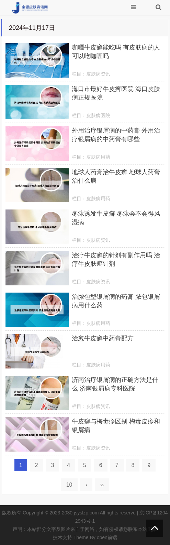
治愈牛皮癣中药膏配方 (103, 338)
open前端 (107, 537)
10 (69, 485)
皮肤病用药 (98, 157)
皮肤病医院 (98, 115)
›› (102, 485)
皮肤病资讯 (98, 74)
